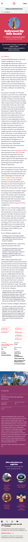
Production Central (21, 150)
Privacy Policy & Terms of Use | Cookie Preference (12, 537)
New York (18, 152)
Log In (25, 3)
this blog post (16, 203)
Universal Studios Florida (18, 37)
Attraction (8, 37)
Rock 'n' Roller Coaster (8, 178)
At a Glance (7, 12)
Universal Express (6, 355)
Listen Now (7, 533)
